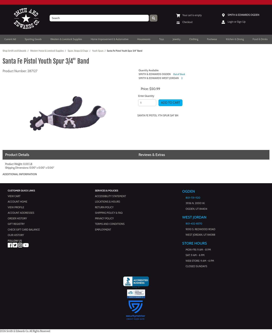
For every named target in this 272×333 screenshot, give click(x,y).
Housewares (143, 39)
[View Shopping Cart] (189, 15)
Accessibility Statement (110, 196)
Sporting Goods (33, 39)
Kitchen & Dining (235, 39)
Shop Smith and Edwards (14, 50)
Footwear (212, 39)
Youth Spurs (97, 50)
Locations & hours (107, 201)
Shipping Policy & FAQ (109, 212)
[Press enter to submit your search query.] (153, 18)
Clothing (193, 39)
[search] (99, 18)
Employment (103, 229)
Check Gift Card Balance (24, 229)
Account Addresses (21, 212)
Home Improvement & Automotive (109, 39)
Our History (16, 235)
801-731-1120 (193, 197)
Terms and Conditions (110, 224)
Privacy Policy (104, 218)
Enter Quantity (146, 96)
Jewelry (177, 39)
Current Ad (10, 39)
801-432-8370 (194, 223)
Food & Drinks (260, 39)
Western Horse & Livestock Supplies (47, 50)
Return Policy (104, 207)
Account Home (17, 201)
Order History (17, 218)
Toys (161, 39)
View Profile (16, 207)
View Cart (14, 196)
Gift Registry (16, 224)
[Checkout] (184, 22)
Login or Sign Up (237, 21)
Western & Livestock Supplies (66, 39)
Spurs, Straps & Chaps (78, 50)
